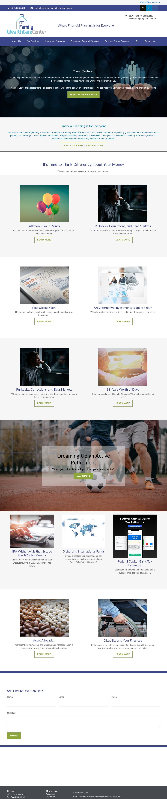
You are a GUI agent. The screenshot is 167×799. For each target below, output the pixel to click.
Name (10, 697)
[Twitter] (143, 8)
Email (61, 697)
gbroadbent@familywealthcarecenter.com (51, 8)
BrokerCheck (117, 796)
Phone (114, 697)
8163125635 (20, 797)
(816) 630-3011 (19, 794)
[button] (16, 41)
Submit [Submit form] (14, 735)
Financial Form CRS (81, 792)
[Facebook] (155, 8)
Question (11, 713)
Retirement (50, 794)
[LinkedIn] (149, 8)
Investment (50, 797)
